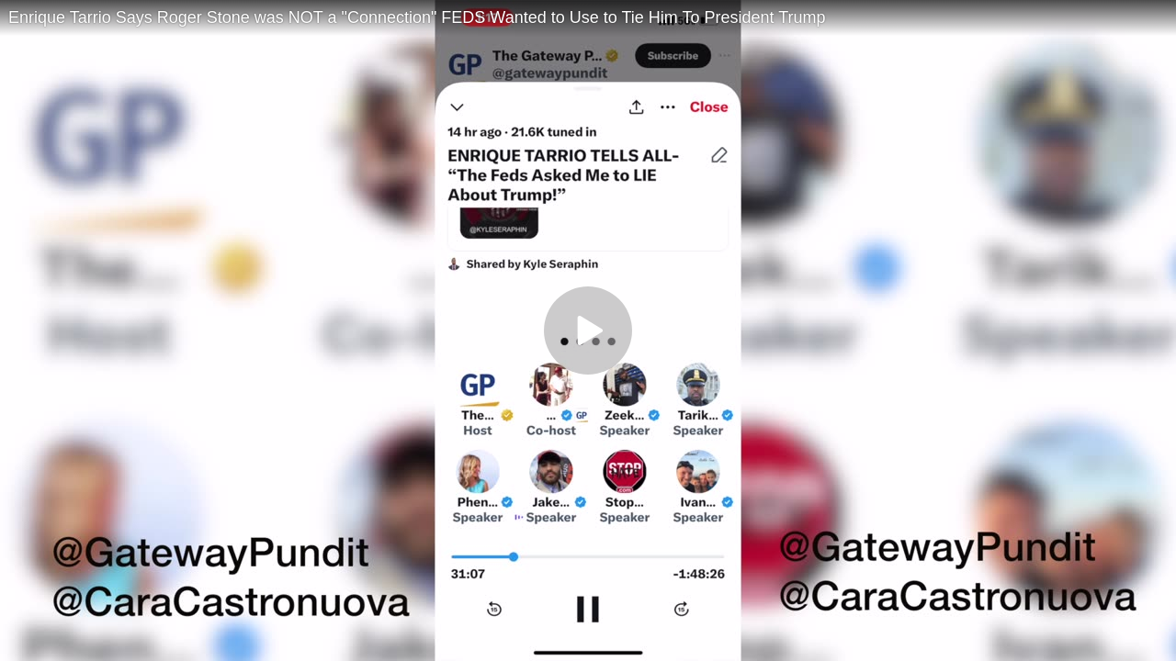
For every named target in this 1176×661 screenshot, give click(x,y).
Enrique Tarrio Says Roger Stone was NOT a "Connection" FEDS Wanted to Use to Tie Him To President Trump (417, 17)
